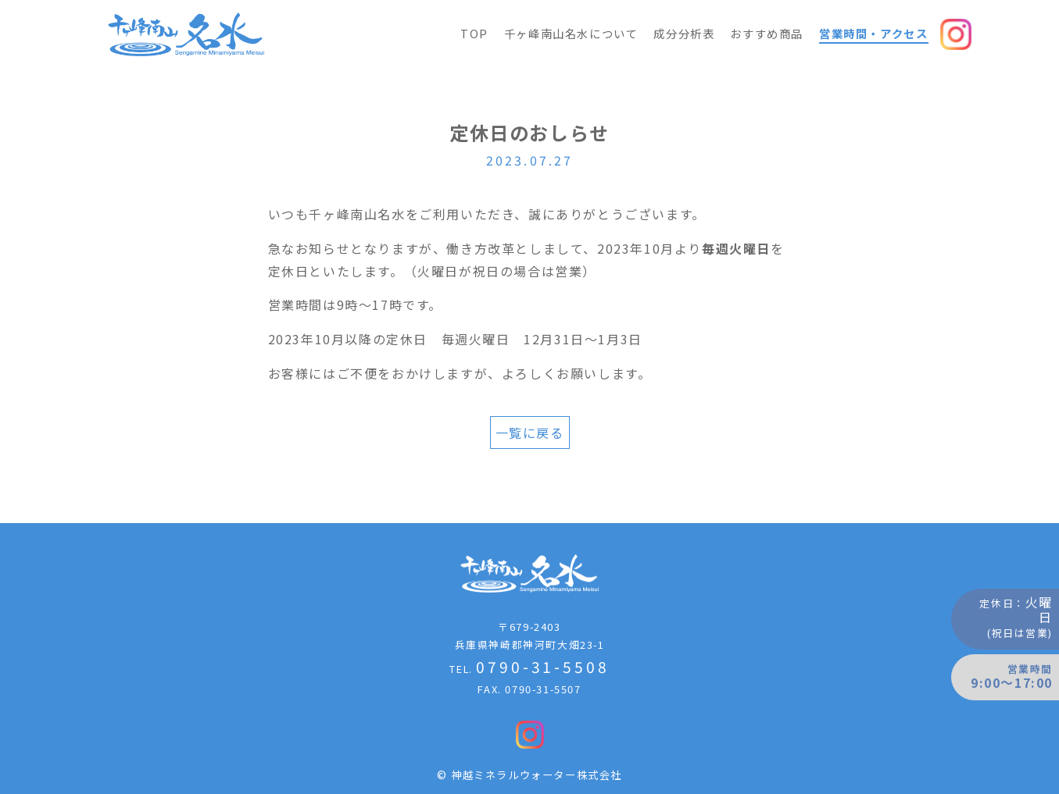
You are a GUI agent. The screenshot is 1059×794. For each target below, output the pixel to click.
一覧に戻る (530, 432)
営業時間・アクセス (873, 33)
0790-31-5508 (542, 667)
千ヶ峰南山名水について (571, 33)
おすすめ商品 (766, 33)
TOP (474, 33)
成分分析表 (683, 33)
